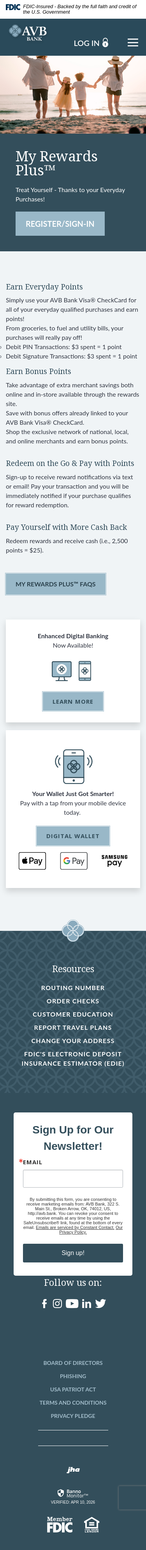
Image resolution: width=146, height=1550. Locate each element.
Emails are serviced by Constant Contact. (75, 1227)
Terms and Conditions (72, 1402)
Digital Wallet (73, 836)
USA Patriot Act (73, 1389)
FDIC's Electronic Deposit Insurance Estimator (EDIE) (70, 1059)
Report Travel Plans (73, 1027)
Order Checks (73, 1001)
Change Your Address (73, 1040)
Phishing (73, 1376)
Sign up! (73, 1253)
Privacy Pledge (73, 1415)
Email (32, 1162)
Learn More (73, 701)
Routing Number (73, 987)
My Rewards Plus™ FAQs (56, 584)
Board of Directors (72, 1362)
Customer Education (73, 1014)
